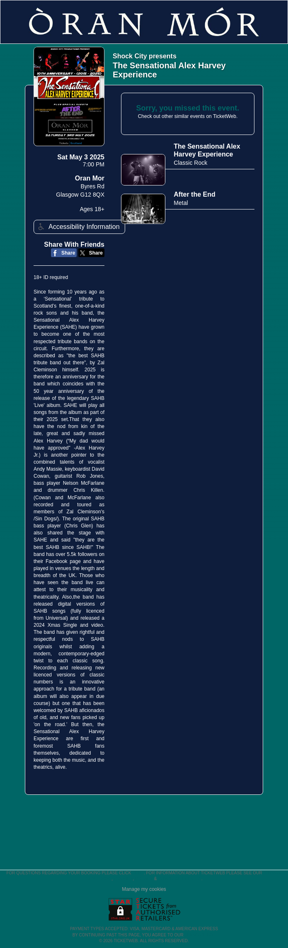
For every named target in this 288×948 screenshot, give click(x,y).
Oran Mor (89, 178)
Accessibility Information (78, 226)
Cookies (123, 878)
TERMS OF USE (199, 935)
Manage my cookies (144, 889)
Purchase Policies (179, 878)
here (138, 873)
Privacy (144, 878)
